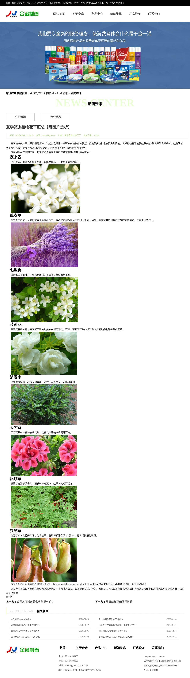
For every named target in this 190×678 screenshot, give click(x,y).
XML (146, 670)
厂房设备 (135, 13)
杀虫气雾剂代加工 (152, 661)
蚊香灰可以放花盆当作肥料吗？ (35, 601)
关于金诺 (78, 13)
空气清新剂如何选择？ (21, 619)
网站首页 (59, 13)
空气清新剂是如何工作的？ (111, 619)
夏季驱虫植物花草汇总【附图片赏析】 (33, 584)
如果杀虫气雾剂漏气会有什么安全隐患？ (117, 625)
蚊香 (63, 647)
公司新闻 (20, 116)
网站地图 (153, 670)
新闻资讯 (116, 13)
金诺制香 (35, 93)
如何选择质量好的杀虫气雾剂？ (25, 625)
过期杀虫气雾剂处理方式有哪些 (25, 637)
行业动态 (62, 93)
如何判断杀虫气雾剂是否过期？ (113, 631)
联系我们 (154, 13)
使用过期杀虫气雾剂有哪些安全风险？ (116, 637)
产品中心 (97, 13)
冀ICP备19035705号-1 (169, 665)
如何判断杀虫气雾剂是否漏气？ (25, 631)
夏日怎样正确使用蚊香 (119, 601)
